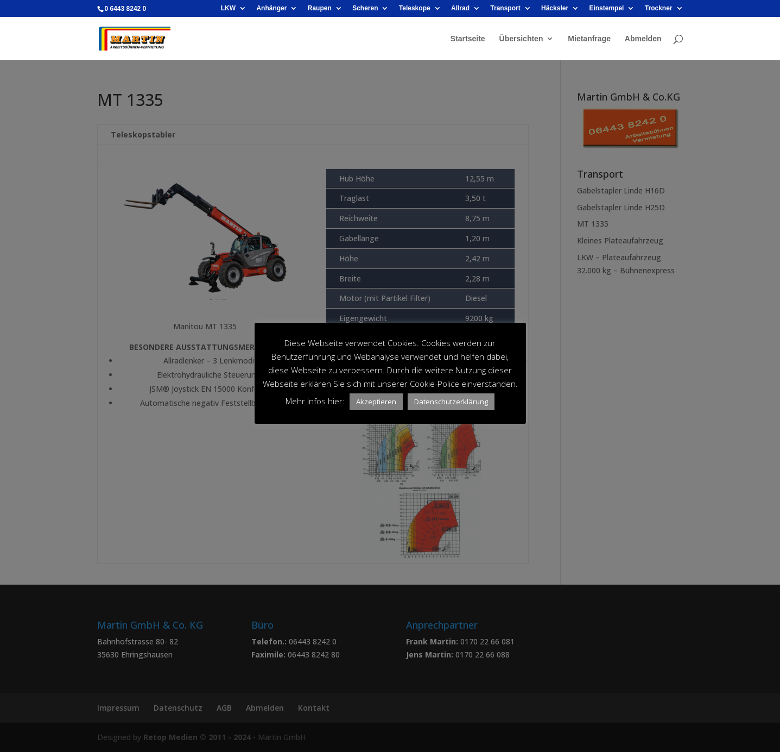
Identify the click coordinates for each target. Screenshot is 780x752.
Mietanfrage (589, 39)
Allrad (460, 8)
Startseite (468, 39)
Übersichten (521, 39)
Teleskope (414, 8)
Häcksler (554, 8)
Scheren (365, 8)
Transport (505, 8)
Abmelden (643, 39)
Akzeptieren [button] (376, 401)
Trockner (659, 8)
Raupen (320, 8)
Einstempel (606, 8)
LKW (228, 8)
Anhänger (271, 8)
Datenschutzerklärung (451, 401)
